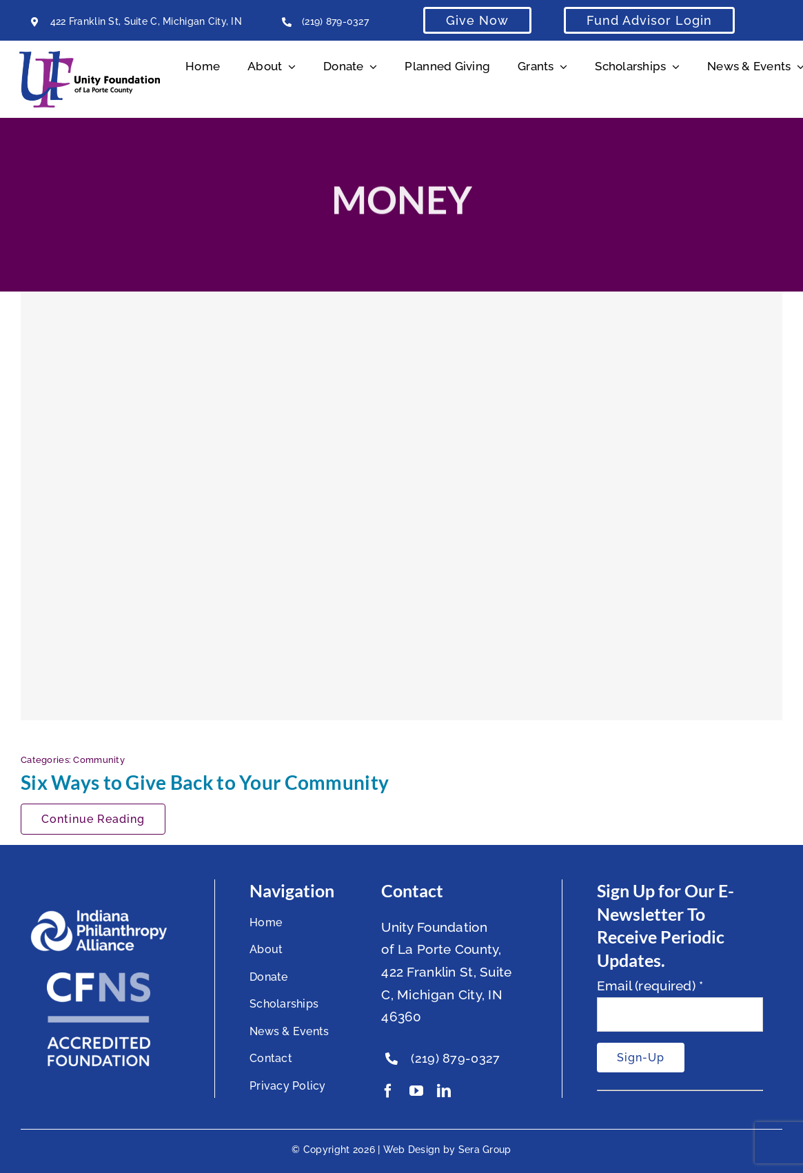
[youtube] (416, 1091)
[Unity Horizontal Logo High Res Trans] (89, 57)
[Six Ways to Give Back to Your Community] (401, 506)
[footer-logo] (98, 915)
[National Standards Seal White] (98, 978)
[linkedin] (444, 1091)
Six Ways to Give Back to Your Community (205, 782)
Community (99, 760)
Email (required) (650, 985)
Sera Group (484, 1149)
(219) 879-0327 (335, 21)
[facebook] (388, 1091)
